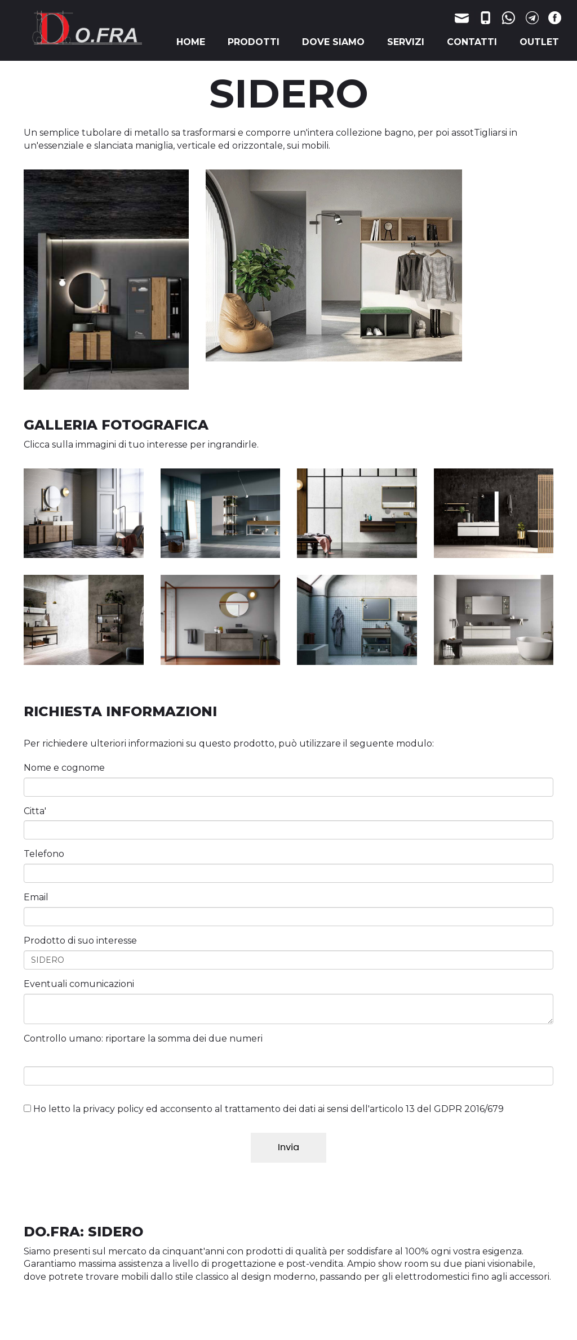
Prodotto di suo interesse (80, 940)
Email (36, 897)
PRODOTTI (253, 42)
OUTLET (539, 42)
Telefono (44, 853)
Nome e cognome (64, 767)
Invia (288, 1147)
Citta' (35, 811)
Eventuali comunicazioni (79, 984)
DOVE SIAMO (333, 42)
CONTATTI (472, 42)
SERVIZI (405, 42)
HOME (190, 42)
